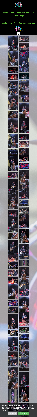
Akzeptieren (23, 413)
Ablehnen (12, 413)
